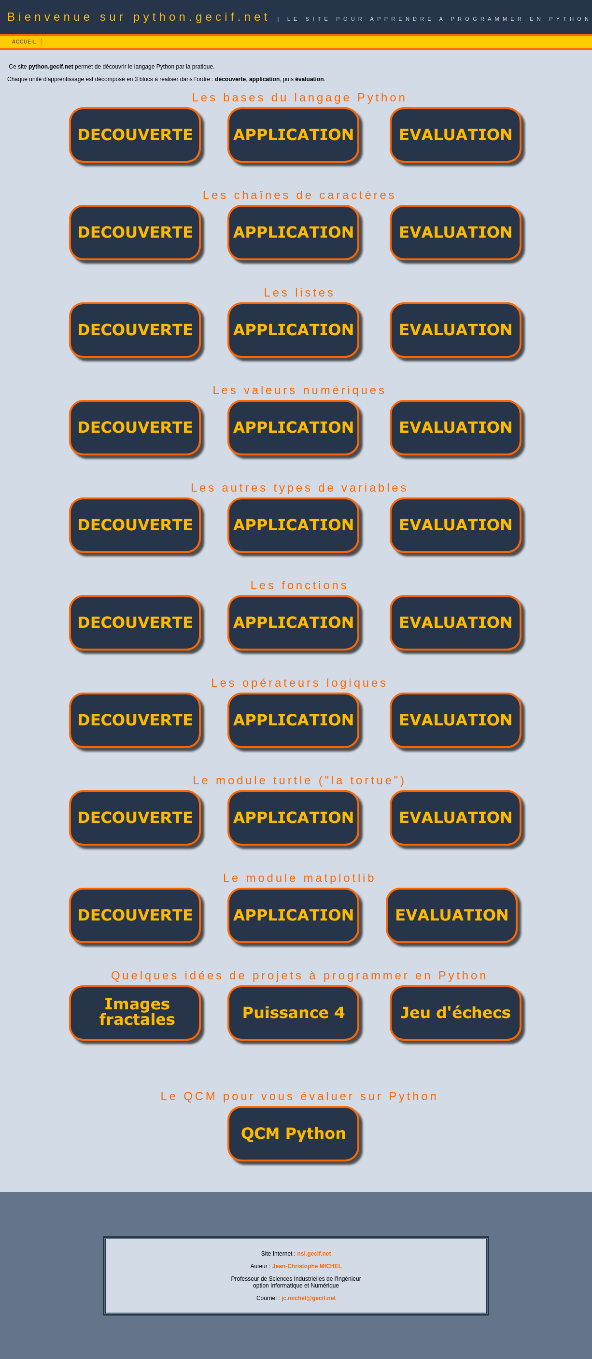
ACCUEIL (24, 41)
